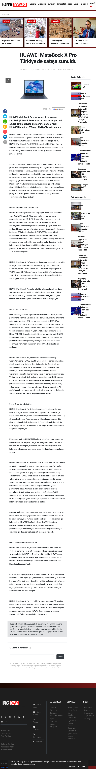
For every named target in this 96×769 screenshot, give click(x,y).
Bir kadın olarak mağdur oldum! (84, 130)
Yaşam (33, 4)
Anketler (87, 710)
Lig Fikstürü (72, 721)
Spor (76, 4)
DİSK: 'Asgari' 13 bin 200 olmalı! (83, 187)
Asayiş (52, 724)
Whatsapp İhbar (7, 747)
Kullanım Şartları (7, 744)
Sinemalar (72, 728)
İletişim (37, 742)
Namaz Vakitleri (71, 714)
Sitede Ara (88, 708)
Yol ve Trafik (72, 710)
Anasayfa (5, 14)
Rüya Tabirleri (89, 716)
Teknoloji (53, 721)
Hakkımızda (5, 731)
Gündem (51, 4)
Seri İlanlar (72, 731)
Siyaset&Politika (64, 4)
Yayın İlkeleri (6, 733)
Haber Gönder (6, 750)
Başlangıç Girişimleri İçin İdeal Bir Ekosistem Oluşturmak (84, 174)
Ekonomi (42, 4)
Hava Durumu (73, 708)
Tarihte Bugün (70, 724)
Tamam (81, 766)
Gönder (60, 657)
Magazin (53, 727)
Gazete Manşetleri (72, 737)
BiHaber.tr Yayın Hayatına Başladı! (84, 96)
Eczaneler (71, 718)
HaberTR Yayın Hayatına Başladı (84, 216)
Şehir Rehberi (73, 734)
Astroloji (87, 719)
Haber (80, 206)
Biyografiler (88, 713)
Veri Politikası (6, 736)
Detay (72, 766)
